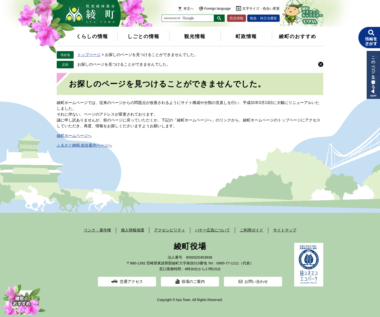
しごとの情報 (143, 36)
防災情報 (236, 18)
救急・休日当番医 (263, 18)
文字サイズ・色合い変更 (261, 8)
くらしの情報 (92, 36)
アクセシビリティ (169, 230)
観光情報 (195, 36)
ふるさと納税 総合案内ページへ (84, 145)
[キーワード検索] (188, 18)
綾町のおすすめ (297, 36)
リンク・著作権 (97, 230)
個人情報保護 (132, 230)
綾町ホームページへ (74, 136)
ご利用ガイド (251, 230)
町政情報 (246, 36)
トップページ (89, 55)
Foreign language (217, 8)
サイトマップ (284, 230)
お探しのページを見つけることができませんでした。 (123, 64)
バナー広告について (212, 230)
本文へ (188, 8)
